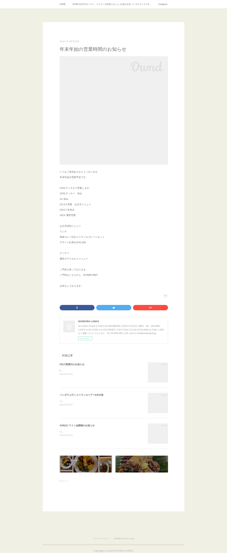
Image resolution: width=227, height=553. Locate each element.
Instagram (162, 4)
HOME (63, 4)
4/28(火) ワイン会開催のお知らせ (77, 425)
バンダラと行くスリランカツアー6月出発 (81, 395)
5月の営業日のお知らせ (72, 364)
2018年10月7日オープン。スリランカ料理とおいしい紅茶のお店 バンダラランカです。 (112, 4)
